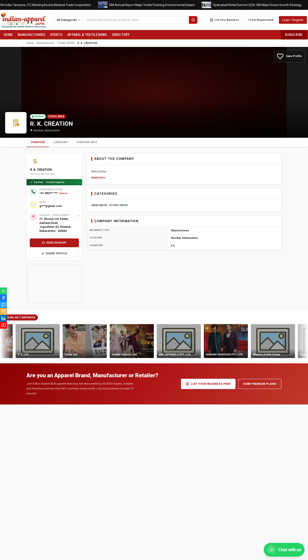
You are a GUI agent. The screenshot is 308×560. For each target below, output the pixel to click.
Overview (38, 142)
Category (60, 142)
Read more (98, 177)
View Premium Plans (259, 383)
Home (8, 34)
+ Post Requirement (261, 19)
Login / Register (293, 20)
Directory (120, 34)
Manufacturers (31, 34)
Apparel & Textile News (87, 34)
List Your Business (224, 20)
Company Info (86, 142)
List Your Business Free (208, 384)
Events (56, 34)
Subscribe (294, 34)
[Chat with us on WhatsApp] (284, 550)
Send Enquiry (54, 242)
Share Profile (54, 253)
